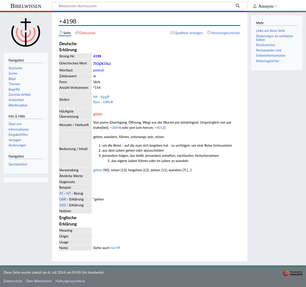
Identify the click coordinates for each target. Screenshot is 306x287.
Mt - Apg (99, 97)
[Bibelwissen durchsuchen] (149, 5)
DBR (62, 199)
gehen (97, 170)
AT (61, 193)
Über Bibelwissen (39, 281)
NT (68, 193)
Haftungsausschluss (70, 281)
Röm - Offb (101, 102)
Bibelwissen (25, 5)
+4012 (159, 127)
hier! (113, 248)
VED (62, 205)
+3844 (115, 127)
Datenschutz (12, 281)
